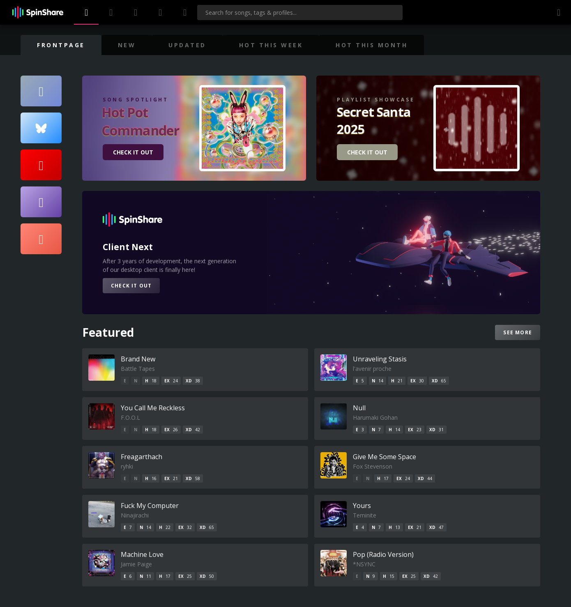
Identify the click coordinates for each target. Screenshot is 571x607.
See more (517, 332)
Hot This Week (271, 45)
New (127, 45)
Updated (187, 45)
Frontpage (61, 45)
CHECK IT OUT (133, 152)
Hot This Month (372, 45)
